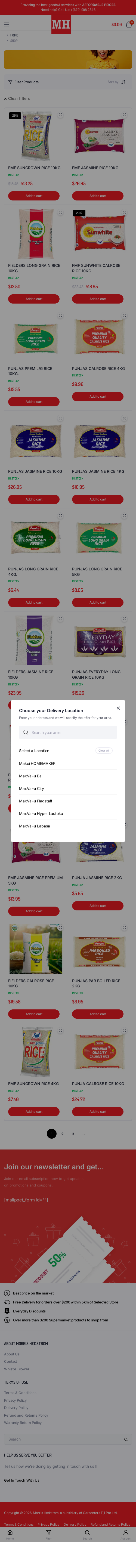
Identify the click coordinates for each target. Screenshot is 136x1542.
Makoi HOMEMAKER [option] (37, 763)
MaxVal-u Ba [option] (30, 776)
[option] (68, 750)
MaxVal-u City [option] (31, 788)
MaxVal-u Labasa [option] (34, 826)
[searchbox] (68, 732)
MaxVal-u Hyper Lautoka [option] (41, 813)
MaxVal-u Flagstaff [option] (35, 801)
